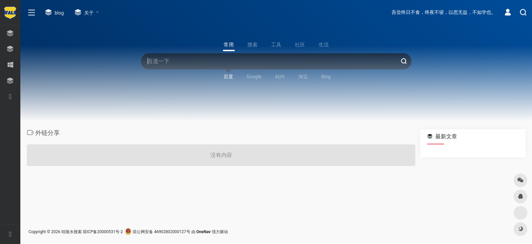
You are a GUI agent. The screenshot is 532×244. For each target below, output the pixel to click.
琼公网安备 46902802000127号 (157, 231)
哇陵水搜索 (71, 231)
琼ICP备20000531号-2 (103, 231)
